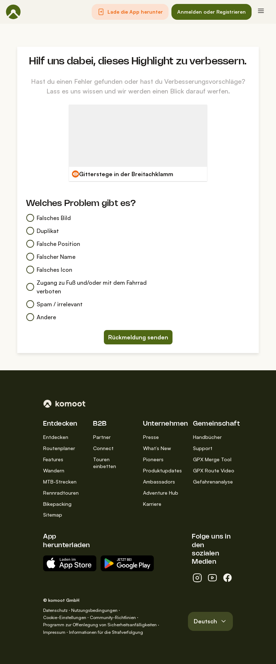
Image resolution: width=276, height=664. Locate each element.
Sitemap (52, 515)
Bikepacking (57, 504)
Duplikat (42, 230)
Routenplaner (59, 448)
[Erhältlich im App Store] (69, 563)
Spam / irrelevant (54, 304)
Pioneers (153, 459)
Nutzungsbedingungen (94, 610)
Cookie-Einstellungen (64, 617)
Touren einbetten (104, 462)
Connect (103, 448)
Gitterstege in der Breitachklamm (126, 174)
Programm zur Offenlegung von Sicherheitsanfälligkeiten (100, 624)
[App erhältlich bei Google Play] (127, 563)
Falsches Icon (49, 269)
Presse (151, 437)
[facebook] (227, 577)
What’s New (157, 448)
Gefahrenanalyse (213, 481)
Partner (102, 437)
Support (202, 448)
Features (53, 459)
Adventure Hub (160, 493)
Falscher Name (50, 256)
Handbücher (207, 437)
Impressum (54, 632)
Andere (41, 317)
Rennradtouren (61, 493)
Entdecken (55, 437)
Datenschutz (55, 610)
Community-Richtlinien (113, 617)
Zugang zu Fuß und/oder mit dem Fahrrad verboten (86, 287)
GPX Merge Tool (212, 459)
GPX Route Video (213, 470)
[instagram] (197, 577)
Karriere (152, 504)
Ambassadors (159, 481)
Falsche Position (53, 243)
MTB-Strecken (60, 481)
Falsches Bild (48, 218)
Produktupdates (162, 470)
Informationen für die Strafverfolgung (106, 632)
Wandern (53, 470)
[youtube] (212, 577)
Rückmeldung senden (138, 337)
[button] (130, 12)
